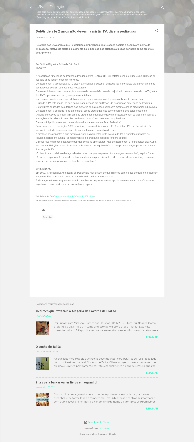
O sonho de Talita (48, 347)
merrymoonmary (104, 428)
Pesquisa (47, 217)
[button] (156, 31)
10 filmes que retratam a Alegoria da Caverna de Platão (76, 311)
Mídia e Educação (50, 7)
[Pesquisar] (162, 8)
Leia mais (152, 337)
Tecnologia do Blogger (97, 422)
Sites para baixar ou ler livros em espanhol (66, 382)
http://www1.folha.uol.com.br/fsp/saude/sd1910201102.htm (74, 196)
